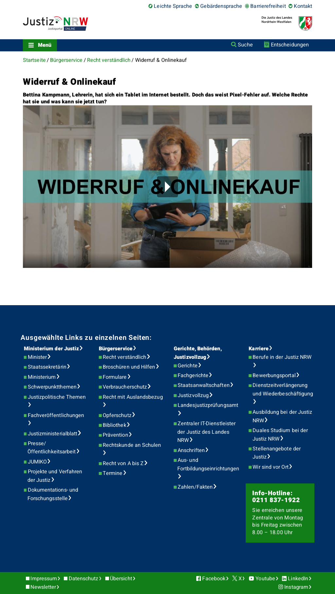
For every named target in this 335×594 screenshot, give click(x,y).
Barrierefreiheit (268, 6)
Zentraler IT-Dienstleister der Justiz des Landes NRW (206, 432)
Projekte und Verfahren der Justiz (54, 476)
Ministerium (42, 377)
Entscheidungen (290, 45)
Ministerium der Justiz (51, 349)
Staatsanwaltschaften (204, 385)
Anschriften (191, 450)
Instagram (296, 587)
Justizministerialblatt (53, 434)
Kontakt (303, 6)
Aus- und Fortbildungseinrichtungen (208, 464)
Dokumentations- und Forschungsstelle (52, 494)
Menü (44, 45)
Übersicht (121, 579)
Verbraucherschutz (125, 387)
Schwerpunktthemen (52, 387)
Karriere (259, 349)
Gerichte (188, 366)
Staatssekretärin (47, 367)
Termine (113, 473)
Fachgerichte (193, 375)
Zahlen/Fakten (195, 487)
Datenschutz (83, 579)
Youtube (265, 579)
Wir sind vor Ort (270, 467)
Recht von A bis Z (123, 463)
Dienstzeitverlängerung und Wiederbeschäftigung (283, 389)
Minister (37, 357)
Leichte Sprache (173, 6)
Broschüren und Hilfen (129, 367)
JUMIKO (37, 462)
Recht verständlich (109, 60)
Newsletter (43, 587)
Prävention (115, 435)
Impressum (43, 579)
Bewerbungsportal (274, 375)
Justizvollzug (193, 395)
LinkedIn (298, 579)
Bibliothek (114, 425)
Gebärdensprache (221, 6)
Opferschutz (117, 415)
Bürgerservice (66, 60)
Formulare (115, 377)
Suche (245, 45)
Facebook (213, 579)
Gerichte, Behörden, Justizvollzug (198, 353)
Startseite (34, 60)
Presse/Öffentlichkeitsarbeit (51, 448)
